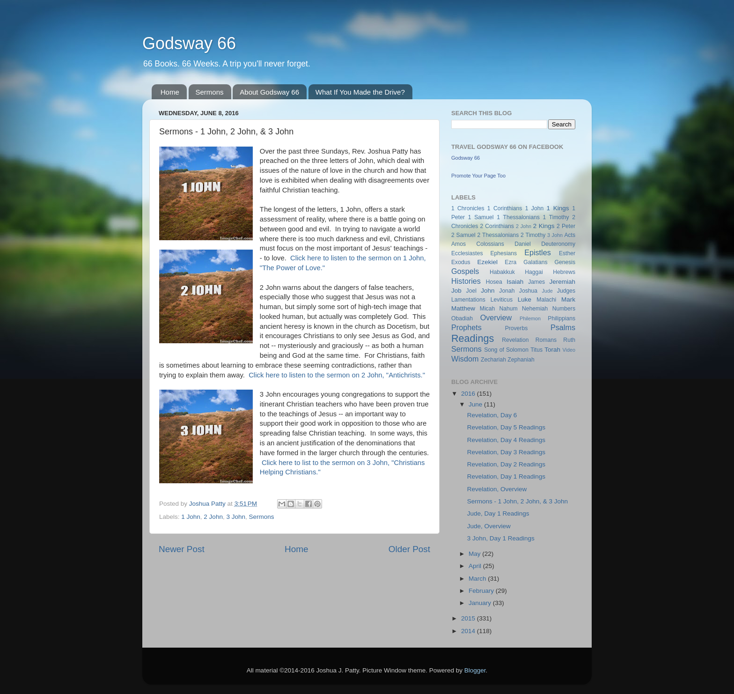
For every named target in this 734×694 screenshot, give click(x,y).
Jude (547, 291)
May (475, 553)
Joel (471, 291)
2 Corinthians (497, 226)
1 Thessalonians (518, 217)
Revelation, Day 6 (492, 415)
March (478, 578)
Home (170, 92)
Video (569, 350)
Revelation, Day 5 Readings (506, 427)
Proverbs (516, 328)
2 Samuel (463, 235)
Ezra (510, 262)
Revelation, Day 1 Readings (506, 476)
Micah (487, 308)
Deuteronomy (558, 244)
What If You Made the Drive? (360, 92)
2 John (213, 516)
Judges (566, 291)
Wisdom (464, 358)
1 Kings (558, 208)
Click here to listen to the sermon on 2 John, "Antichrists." (337, 375)
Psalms (562, 327)
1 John (190, 516)
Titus (536, 350)
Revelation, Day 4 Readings (506, 439)
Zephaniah (520, 359)
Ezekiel (487, 262)
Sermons (210, 92)
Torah (552, 349)
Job (456, 290)
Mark (568, 299)
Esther (567, 253)
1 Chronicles (467, 208)
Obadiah (462, 318)
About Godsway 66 (269, 92)
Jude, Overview (489, 526)
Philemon (530, 318)
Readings (472, 338)
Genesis (564, 262)
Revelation (515, 340)
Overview (496, 317)
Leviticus (502, 299)
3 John (235, 516)
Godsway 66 (189, 43)
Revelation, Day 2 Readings (506, 464)
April (476, 565)
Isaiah (514, 281)
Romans (546, 340)
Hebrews (564, 272)
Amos (458, 244)
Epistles (537, 252)
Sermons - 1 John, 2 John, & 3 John (517, 501)
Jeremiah (563, 281)
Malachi (546, 299)
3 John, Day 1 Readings (501, 538)
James (536, 282)
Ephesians (503, 253)
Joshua (528, 291)
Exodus (460, 262)
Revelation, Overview (497, 489)
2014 (469, 631)
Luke (524, 299)
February (482, 590)
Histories (466, 281)
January (481, 602)
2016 (469, 393)
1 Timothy (556, 217)
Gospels (465, 271)
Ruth (569, 340)
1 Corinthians (504, 208)
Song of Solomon (506, 350)
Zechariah (493, 359)
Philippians (561, 318)
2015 (469, 618)
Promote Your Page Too (478, 175)
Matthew (463, 308)
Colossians (490, 244)
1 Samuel (481, 217)
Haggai (534, 272)
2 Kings (544, 225)
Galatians (535, 262)
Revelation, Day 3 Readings (506, 452)
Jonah (506, 291)
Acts (569, 235)
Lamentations (468, 299)
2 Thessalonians (498, 235)
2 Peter (566, 226)
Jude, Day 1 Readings (498, 513)
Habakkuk (502, 272)
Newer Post (182, 549)
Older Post (409, 549)
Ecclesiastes (467, 253)
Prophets (466, 327)
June (476, 404)
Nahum (508, 308)
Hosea (494, 282)
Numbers (563, 308)
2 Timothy (533, 235)
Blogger (475, 670)
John (487, 290)
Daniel (522, 244)
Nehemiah (535, 308)
